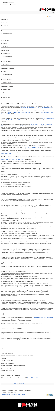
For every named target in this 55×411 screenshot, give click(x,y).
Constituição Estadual (7, 76)
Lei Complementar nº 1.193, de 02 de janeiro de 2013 (23, 125)
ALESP (4, 71)
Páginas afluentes (6, 53)
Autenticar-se (51, 16)
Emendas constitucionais (7, 79)
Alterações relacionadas (7, 56)
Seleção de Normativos (7, 33)
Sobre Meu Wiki (14, 394)
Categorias (5, 30)
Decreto (8, 383)
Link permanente (6, 64)
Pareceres (5, 43)
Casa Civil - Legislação (7, 74)
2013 (18, 383)
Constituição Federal (7, 89)
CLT (3, 92)
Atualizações (5, 25)
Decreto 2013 (13, 383)
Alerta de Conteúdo (21, 394)
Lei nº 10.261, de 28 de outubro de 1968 (43, 137)
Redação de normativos (7, 82)
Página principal (6, 22)
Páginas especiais (6, 58)
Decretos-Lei (5, 46)
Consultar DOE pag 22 (32, 377)
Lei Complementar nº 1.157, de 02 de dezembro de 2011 (18, 112)
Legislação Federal (6, 97)
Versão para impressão (7, 61)
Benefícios (5, 28)
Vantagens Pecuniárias (7, 36)
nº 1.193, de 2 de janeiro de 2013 (45, 107)
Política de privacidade (6, 394)
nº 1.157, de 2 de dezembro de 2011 (28, 107)
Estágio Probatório (24, 383)
